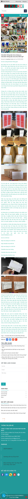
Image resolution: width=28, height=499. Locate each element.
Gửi (3, 384)
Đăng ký (25, 1)
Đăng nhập (18, 1)
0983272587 (17, 436)
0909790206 (6, 1)
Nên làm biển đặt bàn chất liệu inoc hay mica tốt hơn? (13, 407)
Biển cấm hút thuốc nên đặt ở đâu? (10, 353)
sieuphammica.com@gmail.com (12, 438)
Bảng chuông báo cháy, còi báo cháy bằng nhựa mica (13, 405)
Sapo (17, 497)
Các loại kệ (3, 395)
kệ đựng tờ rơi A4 (23, 337)
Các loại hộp (4, 393)
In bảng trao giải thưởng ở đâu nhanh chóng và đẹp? (14, 355)
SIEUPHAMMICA (7, 448)
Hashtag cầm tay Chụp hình (11, 456)
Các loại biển (4, 392)
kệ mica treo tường (13, 337)
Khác (2, 397)
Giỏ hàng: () (23, 15)
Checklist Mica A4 (9, 335)
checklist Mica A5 (18, 335)
